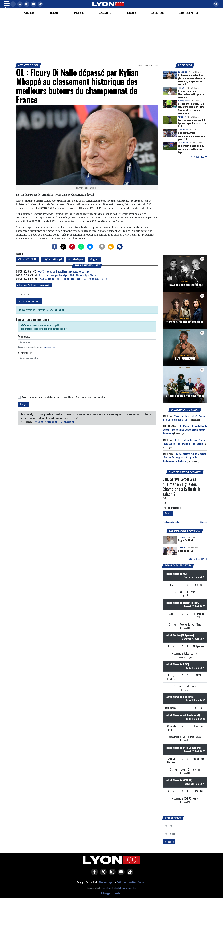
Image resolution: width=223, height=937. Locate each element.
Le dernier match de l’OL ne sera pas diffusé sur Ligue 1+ (191, 152)
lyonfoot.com (107, 891)
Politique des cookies (126, 886)
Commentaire (25, 356)
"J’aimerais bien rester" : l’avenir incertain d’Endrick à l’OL (184, 421)
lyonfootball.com (118, 891)
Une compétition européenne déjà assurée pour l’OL (191, 139)
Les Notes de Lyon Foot (189, 16)
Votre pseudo (25, 340)
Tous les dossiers (197, 562)
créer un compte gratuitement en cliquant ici (53, 425)
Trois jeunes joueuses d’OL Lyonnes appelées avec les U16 (192, 126)
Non (166, 506)
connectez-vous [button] (49, 350)
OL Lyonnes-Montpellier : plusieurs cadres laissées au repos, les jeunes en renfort (191, 83)
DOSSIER (181, 541)
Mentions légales (106, 886)
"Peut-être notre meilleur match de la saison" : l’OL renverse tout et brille (73, 282)
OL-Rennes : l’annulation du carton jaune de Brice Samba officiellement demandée (191, 111)
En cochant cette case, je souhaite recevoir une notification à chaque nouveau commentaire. (63, 401)
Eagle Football (185, 544)
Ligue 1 (95, 263)
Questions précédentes (171, 525)
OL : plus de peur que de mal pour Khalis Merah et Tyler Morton (68, 278)
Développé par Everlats (111, 897)
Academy (182, 121)
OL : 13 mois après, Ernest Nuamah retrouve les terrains (63, 275)
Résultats (203, 525)
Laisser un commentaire (29, 304)
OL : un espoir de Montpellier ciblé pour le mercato (191, 97)
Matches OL (78, 16)
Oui (165, 502)
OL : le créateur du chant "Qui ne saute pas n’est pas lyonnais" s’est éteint (184, 445)
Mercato (54, 16)
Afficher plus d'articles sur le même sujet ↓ (33, 288)
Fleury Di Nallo (28, 263)
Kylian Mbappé (53, 263)
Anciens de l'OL (28, 68)
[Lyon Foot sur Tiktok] (129, 877)
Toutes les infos (198, 160)
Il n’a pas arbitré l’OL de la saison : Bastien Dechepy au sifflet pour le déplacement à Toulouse (184, 461)
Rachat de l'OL (185, 554)
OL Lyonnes (131, 16)
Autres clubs (157, 16)
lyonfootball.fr (131, 891)
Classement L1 (105, 16)
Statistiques (76, 263)
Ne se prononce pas (173, 511)
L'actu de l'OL (29, 16)
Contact (141, 886)
